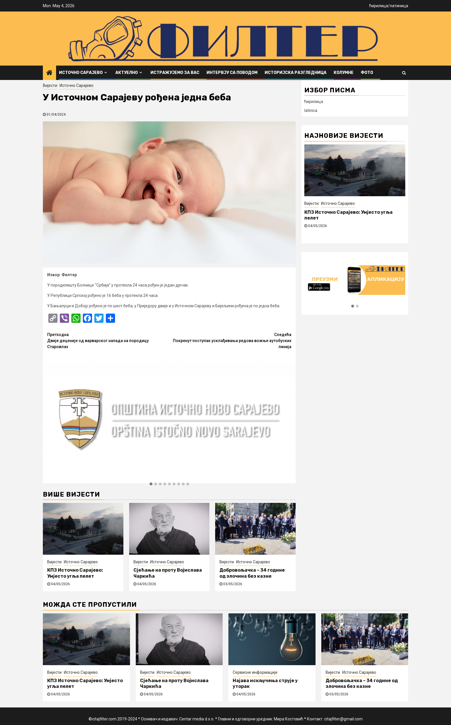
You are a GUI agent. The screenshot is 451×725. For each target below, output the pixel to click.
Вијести (50, 85)
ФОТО (367, 72)
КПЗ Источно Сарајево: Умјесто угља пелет (75, 573)
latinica (310, 110)
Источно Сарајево (81, 72)
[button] (151, 484)
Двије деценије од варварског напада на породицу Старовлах (108, 340)
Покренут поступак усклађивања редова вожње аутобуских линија (230, 340)
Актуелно (126, 72)
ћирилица (378, 5)
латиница (399, 5)
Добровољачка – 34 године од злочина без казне (252, 573)
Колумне (343, 72)
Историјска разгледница (295, 72)
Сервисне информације (255, 672)
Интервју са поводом (232, 72)
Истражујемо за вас (174, 72)
